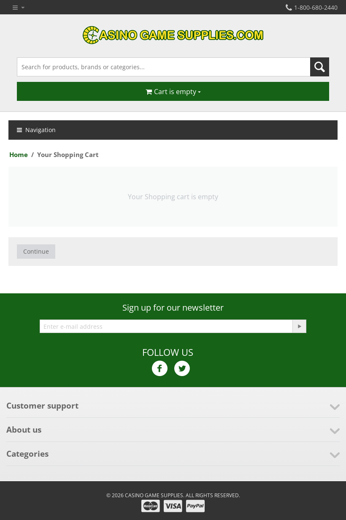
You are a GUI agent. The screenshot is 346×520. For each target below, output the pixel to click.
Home (18, 154)
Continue (36, 251)
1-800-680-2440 (312, 7)
